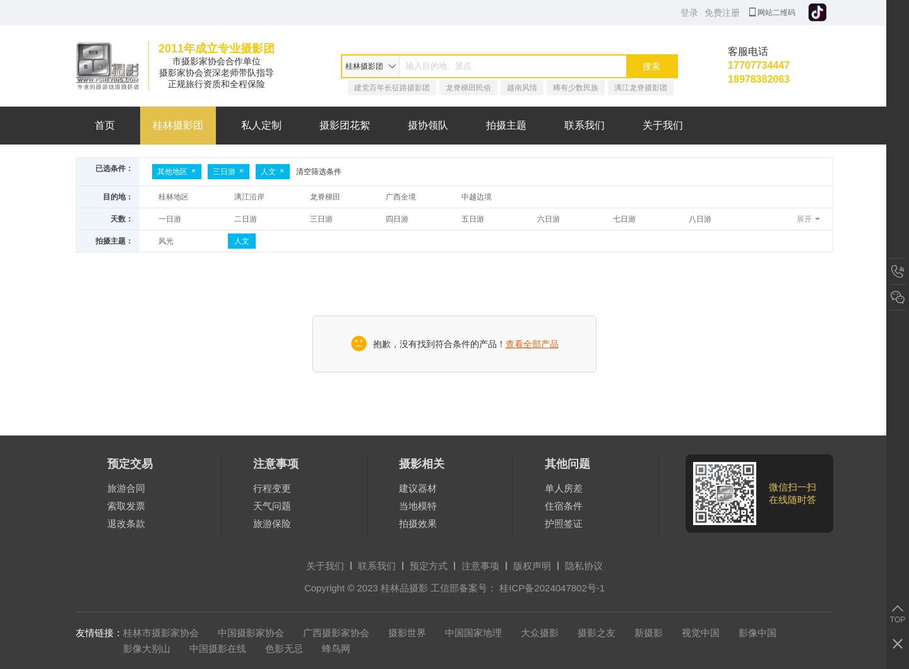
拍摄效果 (418, 523)
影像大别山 (146, 648)
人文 (273, 171)
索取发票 (126, 505)
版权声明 (532, 566)
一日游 (169, 219)
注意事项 (276, 464)
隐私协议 (584, 566)
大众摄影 (540, 632)
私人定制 (261, 125)
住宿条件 (564, 505)
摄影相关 (421, 464)
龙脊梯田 (325, 196)
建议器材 (418, 488)
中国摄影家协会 (251, 632)
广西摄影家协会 (336, 632)
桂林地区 (173, 196)
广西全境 (401, 196)
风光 (166, 241)
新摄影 (648, 632)
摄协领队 (428, 125)
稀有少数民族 (575, 87)
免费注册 (722, 13)
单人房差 (564, 488)
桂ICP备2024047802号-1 (552, 588)
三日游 (228, 171)
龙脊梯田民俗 (468, 87)
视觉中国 (701, 632)
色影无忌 (284, 648)
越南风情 (522, 87)
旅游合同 (126, 488)
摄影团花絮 (344, 125)
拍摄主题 (506, 125)
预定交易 (130, 464)
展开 (804, 219)
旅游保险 (272, 523)
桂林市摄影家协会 (161, 632)
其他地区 (176, 171)
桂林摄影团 (178, 125)
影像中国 (757, 632)
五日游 (472, 219)
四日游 (397, 219)
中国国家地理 (473, 632)
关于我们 (663, 125)
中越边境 (476, 196)
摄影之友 (596, 632)
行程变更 (272, 488)
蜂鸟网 (336, 648)
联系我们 (584, 125)
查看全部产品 (532, 344)
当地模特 (418, 505)
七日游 (624, 219)
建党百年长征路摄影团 (392, 87)
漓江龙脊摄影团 (640, 87)
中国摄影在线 (217, 648)
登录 (689, 13)
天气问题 (272, 505)
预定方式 (429, 566)
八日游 (700, 219)
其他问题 (567, 464)
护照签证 (564, 523)
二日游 (245, 219)
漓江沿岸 (249, 196)
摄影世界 (407, 632)
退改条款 (126, 523)
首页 (105, 125)
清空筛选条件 (319, 171)
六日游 (548, 219)
